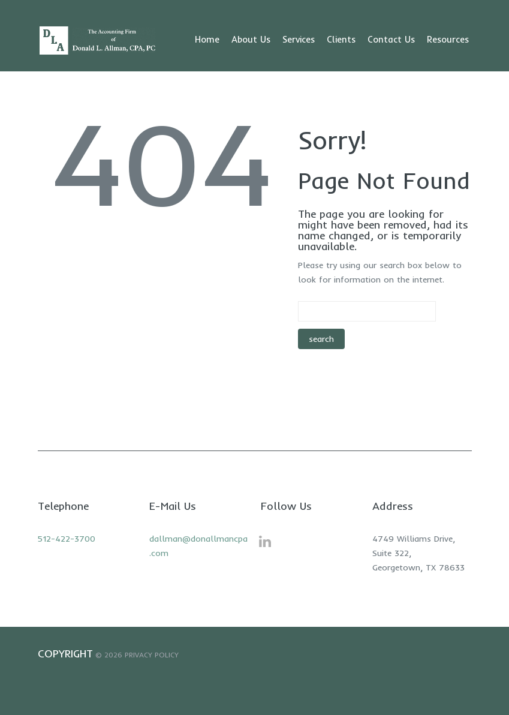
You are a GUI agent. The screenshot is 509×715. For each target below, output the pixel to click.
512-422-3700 (66, 538)
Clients (341, 39)
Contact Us (391, 39)
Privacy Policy (152, 654)
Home (207, 39)
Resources (448, 39)
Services (298, 39)
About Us (250, 39)
